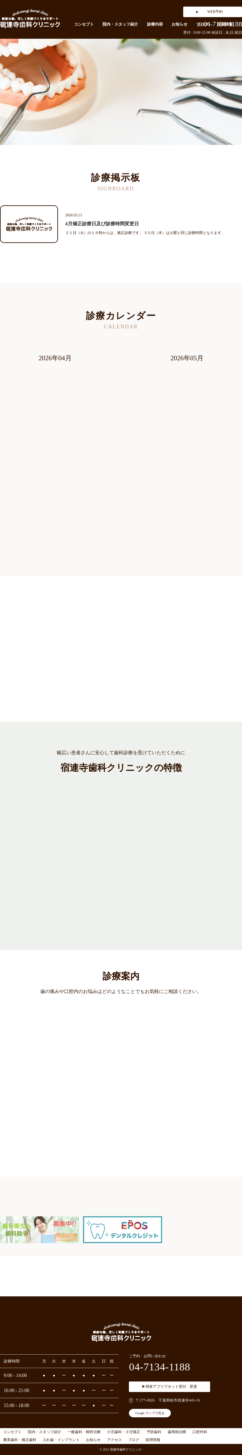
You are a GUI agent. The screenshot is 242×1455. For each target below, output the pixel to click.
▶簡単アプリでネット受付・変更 (169, 1387)
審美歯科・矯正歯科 (19, 1440)
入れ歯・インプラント (61, 1440)
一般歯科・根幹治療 (84, 1432)
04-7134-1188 (219, 24)
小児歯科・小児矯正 (123, 1432)
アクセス (114, 1440)
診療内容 (155, 24)
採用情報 (153, 1440)
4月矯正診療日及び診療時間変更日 (102, 223)
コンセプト (84, 24)
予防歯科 (154, 1432)
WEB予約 (215, 12)
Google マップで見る (149, 1413)
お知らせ (179, 24)
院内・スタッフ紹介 (120, 24)
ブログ (133, 1440)
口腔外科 (199, 1432)
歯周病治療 (177, 1432)
